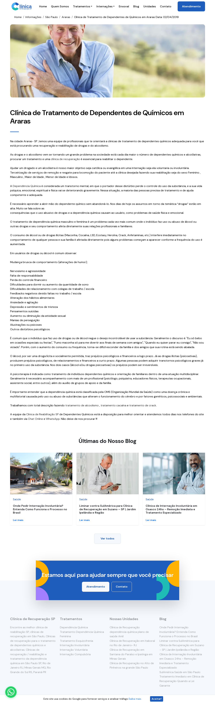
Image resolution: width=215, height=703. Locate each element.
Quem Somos (60, 6)
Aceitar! (157, 698)
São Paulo (51, 17)
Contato (165, 6)
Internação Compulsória (75, 654)
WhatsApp (53, 419)
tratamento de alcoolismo (82, 405)
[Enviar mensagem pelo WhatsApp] (11, 692)
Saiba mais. (135, 698)
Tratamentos (81, 6)
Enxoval (124, 6)
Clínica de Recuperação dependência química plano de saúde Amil (129, 632)
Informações (33, 17)
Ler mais (18, 520)
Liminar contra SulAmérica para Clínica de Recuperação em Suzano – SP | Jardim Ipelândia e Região (107, 509)
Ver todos (107, 538)
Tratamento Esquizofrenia (76, 641)
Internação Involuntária (74, 645)
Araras (66, 17)
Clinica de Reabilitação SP (42, 414)
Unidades (149, 6)
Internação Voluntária (74, 650)
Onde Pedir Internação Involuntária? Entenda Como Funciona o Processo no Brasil (40, 509)
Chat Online (35, 419)
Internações (104, 6)
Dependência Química (27, 186)
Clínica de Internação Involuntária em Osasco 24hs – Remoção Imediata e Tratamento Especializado (171, 509)
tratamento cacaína (113, 405)
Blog (136, 6)
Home (43, 6)
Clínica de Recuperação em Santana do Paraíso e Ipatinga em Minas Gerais (131, 654)
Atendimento (191, 6)
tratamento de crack (142, 405)
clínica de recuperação (65, 159)
